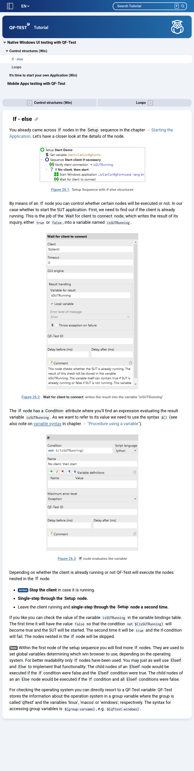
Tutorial (41, 27)
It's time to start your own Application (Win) (43, 75)
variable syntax (47, 423)
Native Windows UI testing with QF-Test (41, 42)
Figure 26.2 (31, 397)
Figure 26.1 (60, 190)
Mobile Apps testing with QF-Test (36, 83)
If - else (17, 59)
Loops (16, 67)
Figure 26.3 (67, 559)
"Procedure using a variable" (113, 423)
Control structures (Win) (28, 51)
